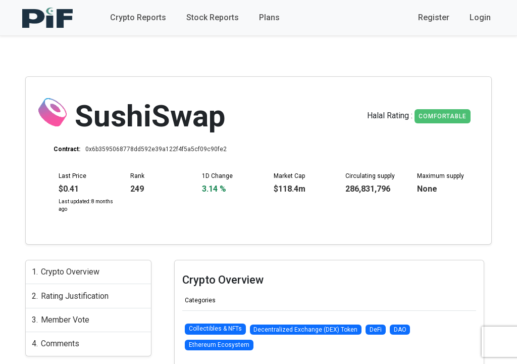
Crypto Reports (138, 17)
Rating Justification (75, 296)
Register (433, 17)
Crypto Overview (70, 272)
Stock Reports (212, 17)
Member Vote (65, 320)
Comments (60, 343)
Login (480, 17)
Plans (269, 17)
